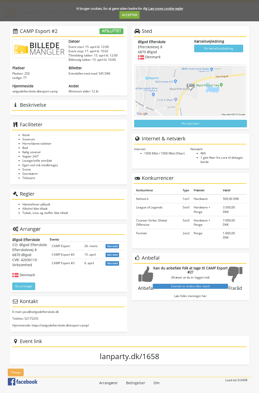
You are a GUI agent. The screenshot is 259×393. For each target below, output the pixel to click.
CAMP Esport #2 (63, 254)
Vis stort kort (190, 123)
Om (156, 382)
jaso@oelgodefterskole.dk (41, 312)
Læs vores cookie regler (165, 8)
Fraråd (235, 288)
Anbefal (146, 288)
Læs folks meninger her (190, 296)
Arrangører (108, 382)
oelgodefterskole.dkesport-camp (35, 91)
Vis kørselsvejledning (218, 48)
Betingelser (135, 382)
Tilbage (16, 372)
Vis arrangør (23, 286)
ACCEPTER (129, 15)
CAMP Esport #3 (63, 263)
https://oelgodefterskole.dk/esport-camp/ (60, 325)
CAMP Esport (61, 246)
